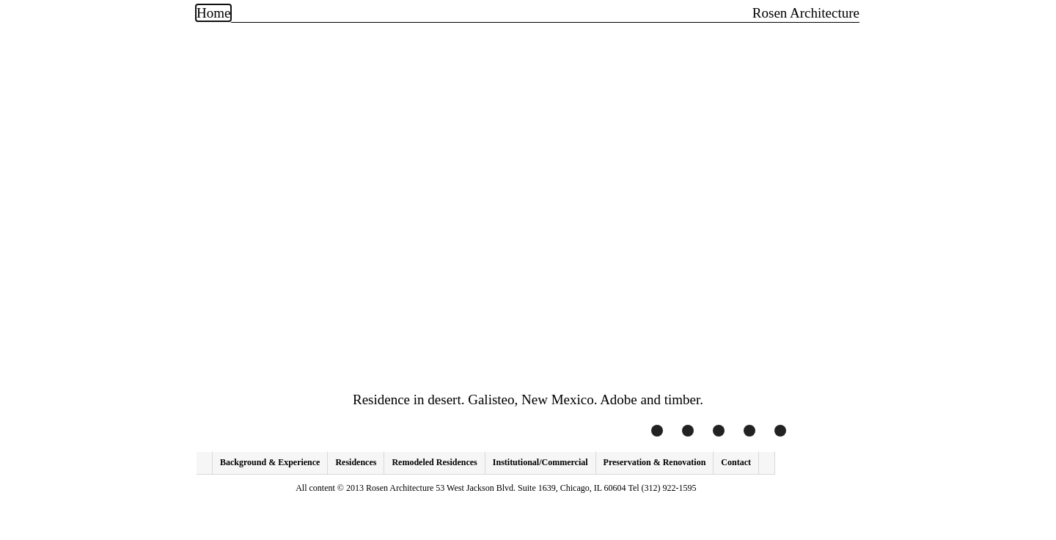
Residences (355, 462)
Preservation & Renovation (655, 462)
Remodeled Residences (434, 462)
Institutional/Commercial (540, 462)
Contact (736, 462)
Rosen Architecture (805, 13)
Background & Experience (270, 462)
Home (213, 13)
